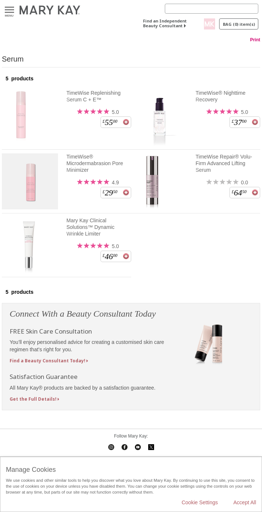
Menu (9, 10)
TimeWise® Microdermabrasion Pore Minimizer (95, 163)
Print (255, 39)
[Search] (211, 9)
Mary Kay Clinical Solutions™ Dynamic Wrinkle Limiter (91, 227)
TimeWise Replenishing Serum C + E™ (94, 96)
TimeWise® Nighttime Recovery (220, 96)
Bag (239, 24)
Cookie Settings (199, 502)
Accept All (245, 502)
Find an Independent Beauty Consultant (165, 23)
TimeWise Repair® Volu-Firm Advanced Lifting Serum (223, 163)
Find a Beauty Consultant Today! (47, 361)
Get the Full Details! (33, 399)
